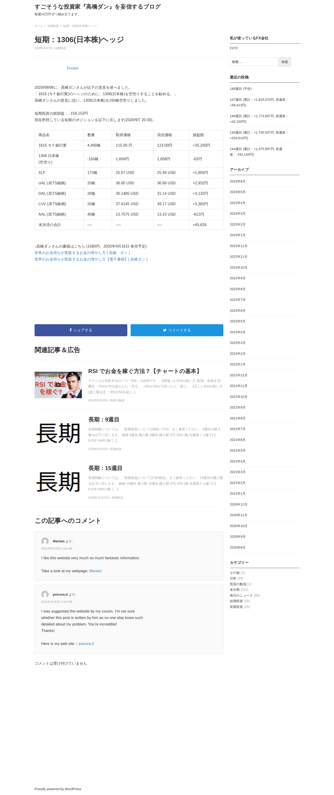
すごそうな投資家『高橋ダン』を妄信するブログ (98, 6)
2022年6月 (238, 310)
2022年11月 (238, 256)
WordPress (73, 789)
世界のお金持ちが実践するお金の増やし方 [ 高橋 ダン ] (82, 253)
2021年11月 (238, 386)
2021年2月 (238, 483)
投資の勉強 (238, 584)
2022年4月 (238, 332)
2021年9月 (238, 407)
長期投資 (236, 607)
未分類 (235, 589)
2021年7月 (238, 429)
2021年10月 (238, 397)
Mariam (58, 541)
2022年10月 (238, 267)
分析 (233, 578)
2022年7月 (238, 300)
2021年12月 (238, 375)
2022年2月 (238, 353)
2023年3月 (238, 213)
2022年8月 (238, 289)
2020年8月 (238, 547)
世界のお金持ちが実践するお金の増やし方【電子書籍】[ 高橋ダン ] (91, 259)
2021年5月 (238, 450)
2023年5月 (238, 192)
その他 (235, 573)
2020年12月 (238, 504)
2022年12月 (238, 246)
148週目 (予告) (241, 89)
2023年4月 (238, 203)
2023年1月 (238, 235)
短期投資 (60, 48)
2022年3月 (238, 343)
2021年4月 (238, 461)
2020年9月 (238, 536)
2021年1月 (238, 493)
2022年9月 (238, 278)
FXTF (234, 48)
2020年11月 (238, 515)
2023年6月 (238, 181)
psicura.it (60, 594)
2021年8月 (238, 418)
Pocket (72, 68)
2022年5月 (238, 321)
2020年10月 (238, 526)
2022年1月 (238, 364)
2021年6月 (238, 440)
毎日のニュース (241, 595)
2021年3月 (238, 472)
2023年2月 (238, 224)
